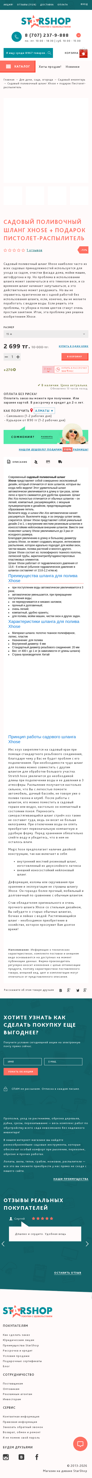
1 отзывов (34, 250)
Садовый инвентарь (71, 79)
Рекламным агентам (17, 1394)
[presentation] (3, 1244)
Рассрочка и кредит (18, 1350)
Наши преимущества (70, 1179)
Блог (6, 1366)
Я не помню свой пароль (21, 1437)
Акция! (8, 4)
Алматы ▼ (44, 411)
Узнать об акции (20, 1071)
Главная (9, 79)
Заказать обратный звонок (23, 1427)
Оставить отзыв (67, 1272)
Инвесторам (12, 1399)
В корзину (74, 356)
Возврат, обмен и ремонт (22, 1432)
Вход (84, 4)
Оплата (62, 4)
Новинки (73, 66)
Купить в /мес (74, 370)
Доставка (47, 4)
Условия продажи (16, 1356)
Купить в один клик (73, 346)
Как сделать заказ (16, 1334)
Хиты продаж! (50, 66)
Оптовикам (11, 1389)
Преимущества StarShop (21, 1345)
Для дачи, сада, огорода (36, 79)
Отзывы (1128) (26, 4)
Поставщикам (13, 1383)
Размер (9, 327)
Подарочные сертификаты (22, 1361)
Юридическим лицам (18, 1340)
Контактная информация (21, 1416)
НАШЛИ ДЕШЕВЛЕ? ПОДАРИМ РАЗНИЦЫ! (53, 449)
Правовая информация (20, 1421)
